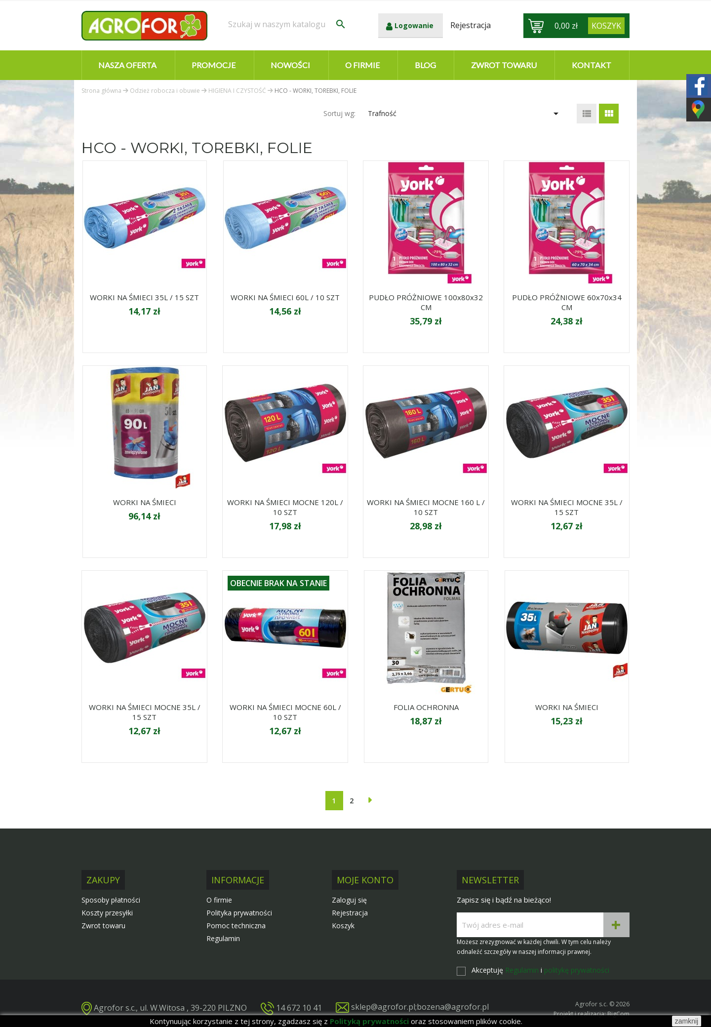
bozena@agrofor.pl (453, 1006)
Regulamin (223, 938)
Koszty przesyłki (107, 912)
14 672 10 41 (299, 1007)
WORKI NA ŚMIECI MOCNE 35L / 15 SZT (567, 507)
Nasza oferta (127, 65)
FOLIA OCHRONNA (426, 707)
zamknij (686, 1021)
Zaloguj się (349, 900)
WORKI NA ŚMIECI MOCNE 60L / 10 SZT (285, 712)
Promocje (214, 65)
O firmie (362, 65)
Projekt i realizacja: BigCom (591, 1014)
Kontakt (591, 65)
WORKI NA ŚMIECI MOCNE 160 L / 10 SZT (426, 507)
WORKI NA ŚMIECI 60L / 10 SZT (285, 297)
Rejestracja (350, 912)
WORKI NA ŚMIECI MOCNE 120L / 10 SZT (285, 507)
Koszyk (343, 925)
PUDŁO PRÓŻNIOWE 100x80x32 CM (426, 302)
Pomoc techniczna (236, 925)
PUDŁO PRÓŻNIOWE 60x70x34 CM (567, 302)
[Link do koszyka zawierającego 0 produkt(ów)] (606, 25)
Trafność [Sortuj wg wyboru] (465, 113)
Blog (425, 65)
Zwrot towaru (504, 65)
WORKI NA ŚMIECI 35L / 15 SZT (144, 297)
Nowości (290, 65)
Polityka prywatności (239, 912)
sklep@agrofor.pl (383, 1006)
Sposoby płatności (110, 900)
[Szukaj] (287, 24)
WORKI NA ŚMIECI (144, 502)
